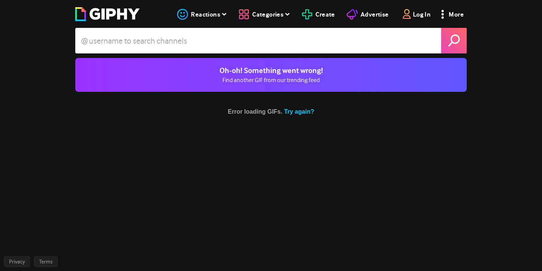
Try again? (299, 111)
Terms (46, 262)
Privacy (17, 262)
